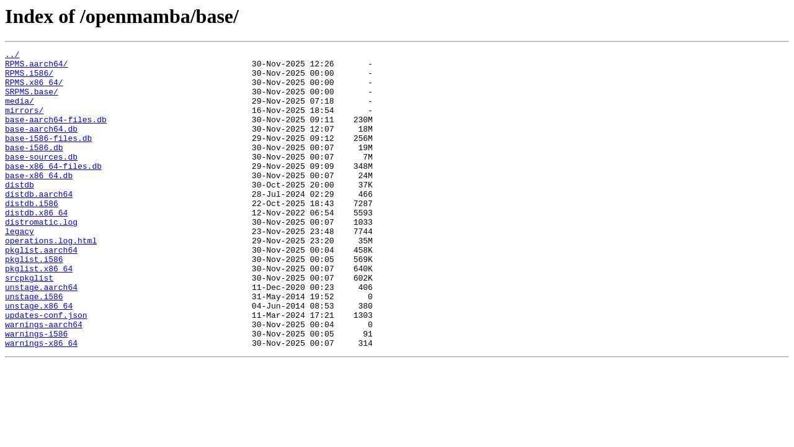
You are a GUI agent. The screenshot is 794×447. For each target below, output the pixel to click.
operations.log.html (51, 279)
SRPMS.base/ (31, 100)
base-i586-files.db (48, 156)
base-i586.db (34, 167)
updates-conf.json (46, 368)
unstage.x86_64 (39, 357)
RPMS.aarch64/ (36, 67)
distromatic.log (41, 257)
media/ (19, 111)
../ (12, 55)
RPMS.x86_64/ (34, 89)
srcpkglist (29, 324)
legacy (19, 268)
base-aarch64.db (41, 145)
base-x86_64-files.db (53, 190)
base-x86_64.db (39, 201)
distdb (19, 212)
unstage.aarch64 (41, 335)
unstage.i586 (34, 346)
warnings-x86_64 (41, 402)
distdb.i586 (31, 234)
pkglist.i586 (34, 301)
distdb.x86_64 (36, 245)
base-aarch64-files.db (56, 134)
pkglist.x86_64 (39, 312)
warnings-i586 (36, 391)
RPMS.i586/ (29, 78)
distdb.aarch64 (39, 223)
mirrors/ (24, 123)
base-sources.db (41, 178)
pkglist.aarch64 (41, 290)
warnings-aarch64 (44, 380)
